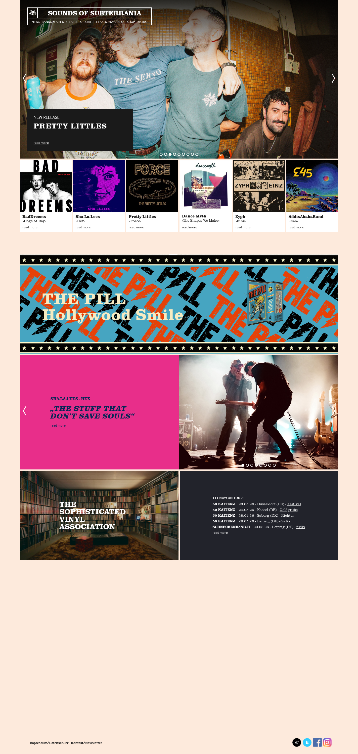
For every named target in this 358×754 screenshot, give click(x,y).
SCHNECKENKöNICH (231, 526)
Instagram (327, 742)
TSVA (112, 21)
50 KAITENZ (224, 504)
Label (73, 21)
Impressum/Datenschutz (49, 743)
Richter (287, 515)
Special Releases (93, 21)
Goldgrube (289, 509)
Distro (142, 21)
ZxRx (285, 521)
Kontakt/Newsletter (86, 743)
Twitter (307, 742)
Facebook (317, 742)
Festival (294, 504)
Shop (131, 21)
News (36, 21)
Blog (121, 21)
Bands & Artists (54, 21)
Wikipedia (296, 742)
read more (41, 142)
